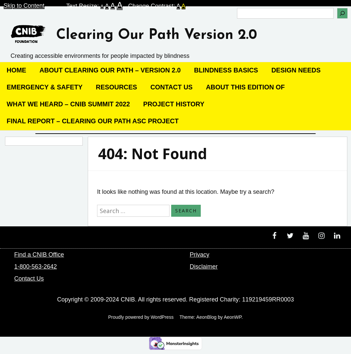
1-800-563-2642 (35, 266)
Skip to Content (24, 5)
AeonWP (232, 317)
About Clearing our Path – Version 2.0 (110, 70)
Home (16, 70)
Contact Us (171, 87)
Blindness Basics (226, 70)
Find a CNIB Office (39, 254)
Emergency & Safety (44, 87)
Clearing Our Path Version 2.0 (156, 35)
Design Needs (295, 70)
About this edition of (245, 87)
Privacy (199, 254)
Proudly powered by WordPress (141, 317)
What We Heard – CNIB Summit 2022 (68, 104)
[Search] (342, 13)
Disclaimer (204, 266)
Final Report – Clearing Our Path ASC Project (92, 121)
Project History (173, 104)
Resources (116, 87)
